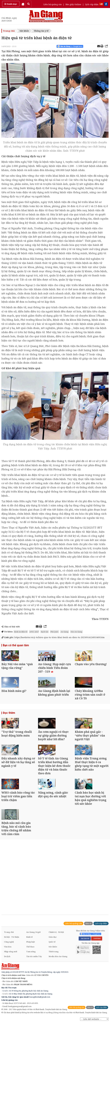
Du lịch (7, 1016)
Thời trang (54, 1011)
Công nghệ (9, 1002)
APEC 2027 (34, 631)
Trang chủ (9, 30)
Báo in (88, 983)
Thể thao (30, 1007)
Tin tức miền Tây (34, 1016)
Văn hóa (7, 1007)
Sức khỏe (24, 30)
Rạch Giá (44, 631)
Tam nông (31, 1011)
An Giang (64, 631)
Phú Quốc (54, 631)
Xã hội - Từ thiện (11, 997)
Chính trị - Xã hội (56, 992)
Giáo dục (53, 997)
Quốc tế (52, 1002)
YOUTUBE (97, 999)
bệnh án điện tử (20, 631)
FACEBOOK (84, 999)
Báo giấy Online (73, 4)
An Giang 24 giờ (33, 992)
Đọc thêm (8, 733)
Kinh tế (29, 997)
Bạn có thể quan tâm (15, 645)
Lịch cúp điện (91, 4)
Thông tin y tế (41, 30)
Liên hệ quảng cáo (52, 4)
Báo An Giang (76, 631)
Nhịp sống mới (10, 1011)
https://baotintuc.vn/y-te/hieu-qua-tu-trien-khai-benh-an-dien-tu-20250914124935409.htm (53, 637)
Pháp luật (30, 1002)
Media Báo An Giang (58, 1016)
